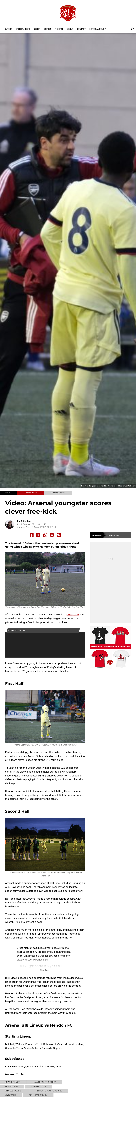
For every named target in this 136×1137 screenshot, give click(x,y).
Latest (8, 29)
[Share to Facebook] (31, 535)
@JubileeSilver (41, 947)
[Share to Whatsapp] (45, 535)
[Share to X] (38, 535)
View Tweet (45, 970)
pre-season (72, 614)
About (70, 29)
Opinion (47, 29)
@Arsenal (63, 947)
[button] (132, 28)
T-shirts (59, 29)
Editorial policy (97, 29)
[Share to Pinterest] (58, 535)
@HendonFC (30, 951)
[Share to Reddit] (52, 535)
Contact (81, 29)
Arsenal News (23, 29)
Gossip (36, 29)
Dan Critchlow (23, 521)
